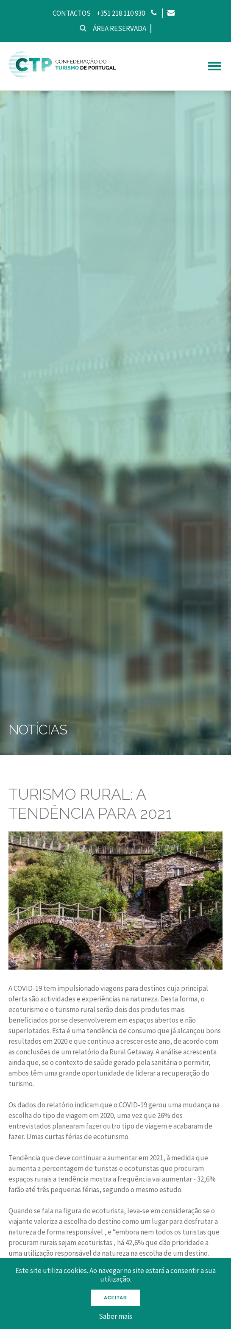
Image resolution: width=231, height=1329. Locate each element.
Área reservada (119, 28)
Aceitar (115, 1297)
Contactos (72, 13)
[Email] (170, 13)
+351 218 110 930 (121, 13)
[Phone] (153, 13)
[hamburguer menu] (214, 66)
